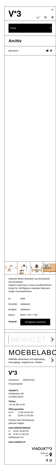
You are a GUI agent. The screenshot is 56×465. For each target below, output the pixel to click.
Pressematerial (15, 384)
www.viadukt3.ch (17, 442)
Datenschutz (28, 380)
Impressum (14, 380)
